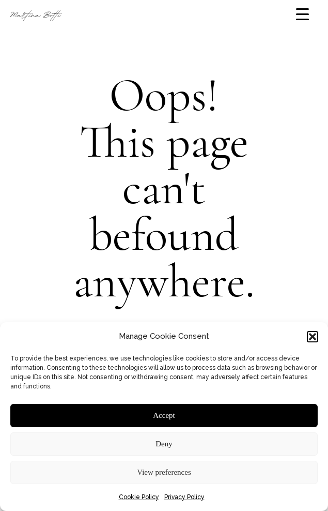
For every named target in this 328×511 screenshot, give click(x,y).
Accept (164, 415)
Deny (164, 444)
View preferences (164, 472)
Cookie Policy (139, 497)
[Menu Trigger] (302, 14)
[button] (312, 337)
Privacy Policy (184, 497)
